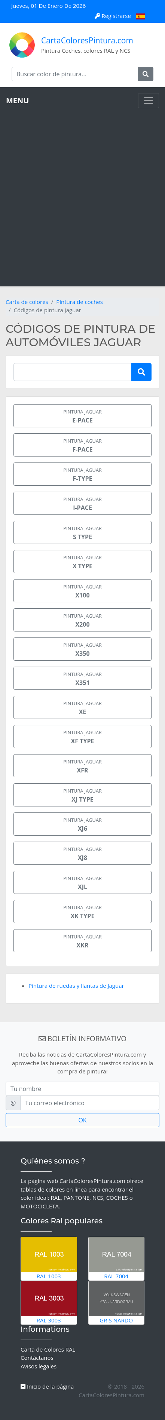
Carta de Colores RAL (48, 1349)
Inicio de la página (47, 1386)
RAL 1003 (49, 1258)
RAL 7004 (116, 1258)
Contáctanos (37, 1357)
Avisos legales (38, 1366)
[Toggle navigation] (148, 100)
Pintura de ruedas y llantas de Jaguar (76, 985)
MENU (17, 100)
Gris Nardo (116, 1302)
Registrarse (113, 15)
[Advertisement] (82, 194)
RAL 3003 (49, 1302)
